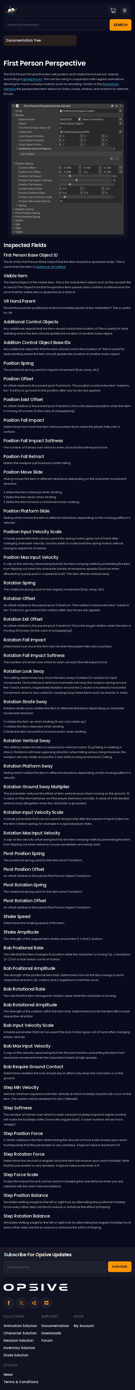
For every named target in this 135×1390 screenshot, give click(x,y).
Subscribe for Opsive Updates (37, 1254)
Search (120, 24)
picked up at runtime (51, 267)
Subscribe (119, 1266)
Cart (113, 10)
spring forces (32, 79)
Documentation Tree (23, 40)
